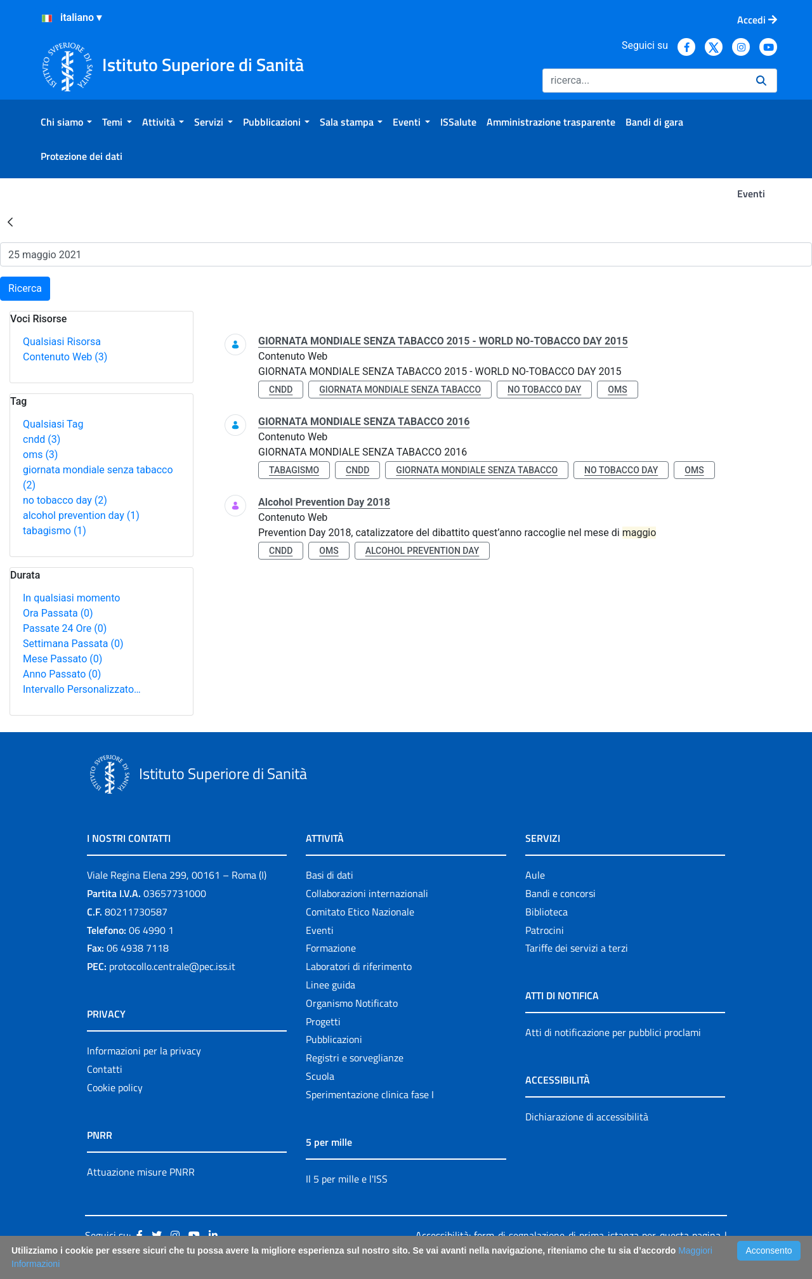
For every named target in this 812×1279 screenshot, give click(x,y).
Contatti (104, 1069)
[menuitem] (66, 121)
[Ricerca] (644, 81)
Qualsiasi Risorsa (62, 342)
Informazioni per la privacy (144, 1050)
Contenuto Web (65, 357)
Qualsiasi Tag (53, 424)
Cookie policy (115, 1087)
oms (40, 455)
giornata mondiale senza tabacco (400, 389)
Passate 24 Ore (65, 628)
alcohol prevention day (81, 515)
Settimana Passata (73, 644)
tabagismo (54, 531)
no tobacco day (65, 500)
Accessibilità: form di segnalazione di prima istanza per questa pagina (568, 1235)
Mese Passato (62, 659)
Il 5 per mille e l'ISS (347, 1178)
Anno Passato (62, 674)
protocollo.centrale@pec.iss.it (172, 966)
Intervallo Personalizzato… (82, 689)
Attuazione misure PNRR (141, 1171)
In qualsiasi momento (71, 598)
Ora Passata (58, 613)
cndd (41, 439)
